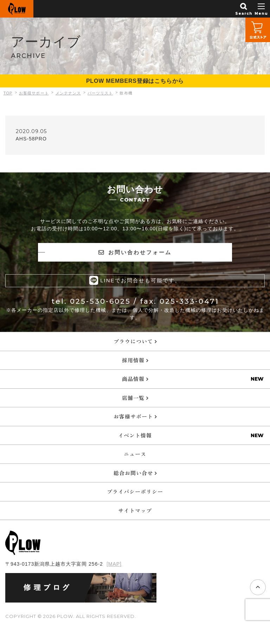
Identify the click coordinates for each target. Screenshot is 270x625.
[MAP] (114, 563)
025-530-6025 (100, 301)
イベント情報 (135, 435)
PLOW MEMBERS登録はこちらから (135, 81)
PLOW (16, 9)
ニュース (135, 453)
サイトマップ (135, 510)
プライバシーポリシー (135, 491)
